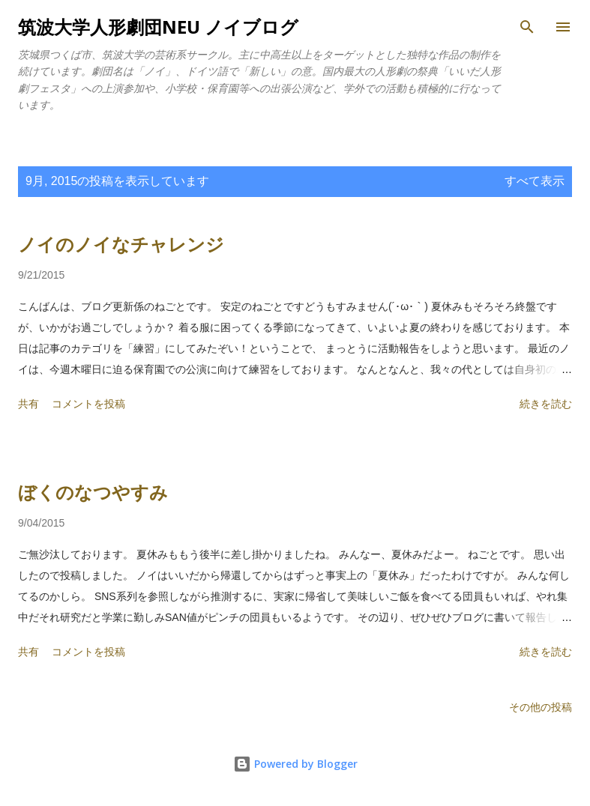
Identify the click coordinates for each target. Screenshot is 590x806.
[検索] (527, 27)
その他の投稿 (540, 707)
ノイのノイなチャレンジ (121, 244)
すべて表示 (535, 181)
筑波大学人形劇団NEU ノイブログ (158, 26)
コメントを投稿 (88, 404)
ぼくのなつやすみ (93, 492)
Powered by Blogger (295, 764)
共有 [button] (28, 404)
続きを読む (546, 404)
